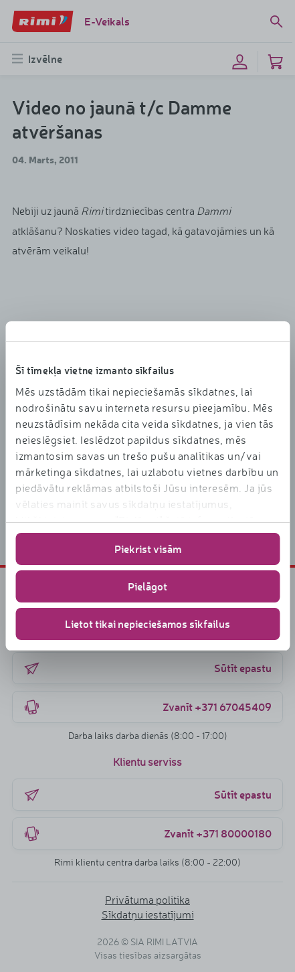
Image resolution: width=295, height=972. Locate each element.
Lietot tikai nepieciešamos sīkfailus (147, 624)
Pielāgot (147, 586)
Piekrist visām (147, 549)
